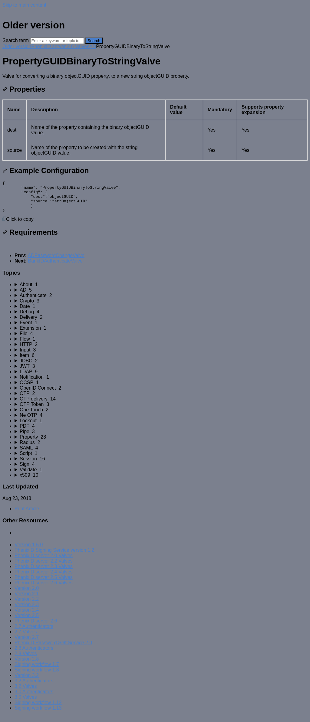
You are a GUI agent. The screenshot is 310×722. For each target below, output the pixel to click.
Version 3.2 (27, 681)
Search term (15, 40)
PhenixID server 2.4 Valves (44, 578)
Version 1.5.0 (29, 551)
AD (92, 46)
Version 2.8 (27, 665)
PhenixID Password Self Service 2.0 (53, 649)
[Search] (57, 41)
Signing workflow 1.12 (38, 708)
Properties (23, 89)
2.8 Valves (26, 659)
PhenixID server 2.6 (36, 627)
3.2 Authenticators (34, 687)
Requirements (30, 238)
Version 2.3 (27, 610)
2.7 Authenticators (34, 632)
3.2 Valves (26, 692)
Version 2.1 (27, 600)
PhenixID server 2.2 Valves (44, 567)
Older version (16, 46)
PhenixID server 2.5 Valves (44, 583)
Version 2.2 (27, 605)
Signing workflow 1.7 (37, 670)
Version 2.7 (27, 643)
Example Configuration (45, 170)
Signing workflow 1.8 (37, 676)
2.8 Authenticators (34, 654)
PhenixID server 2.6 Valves (60, 46)
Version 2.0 (27, 594)
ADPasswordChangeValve (56, 261)
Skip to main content (24, 5)
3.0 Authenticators (34, 698)
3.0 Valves (26, 703)
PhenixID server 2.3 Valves (44, 572)
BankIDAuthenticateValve (55, 267)
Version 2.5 (27, 621)
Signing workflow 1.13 (38, 714)
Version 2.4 (27, 616)
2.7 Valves (26, 638)
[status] (155, 76)
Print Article (27, 515)
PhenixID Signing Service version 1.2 (54, 556)
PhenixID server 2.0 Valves (44, 561)
